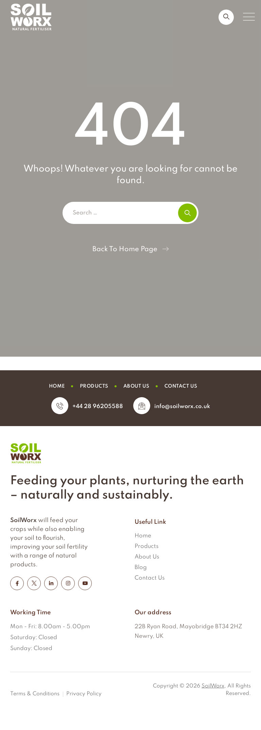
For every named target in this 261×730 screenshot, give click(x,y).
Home (143, 536)
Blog (141, 567)
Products (146, 546)
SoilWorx (213, 686)
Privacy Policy (84, 694)
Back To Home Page (124, 249)
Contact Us (149, 578)
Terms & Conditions (34, 694)
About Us (147, 557)
